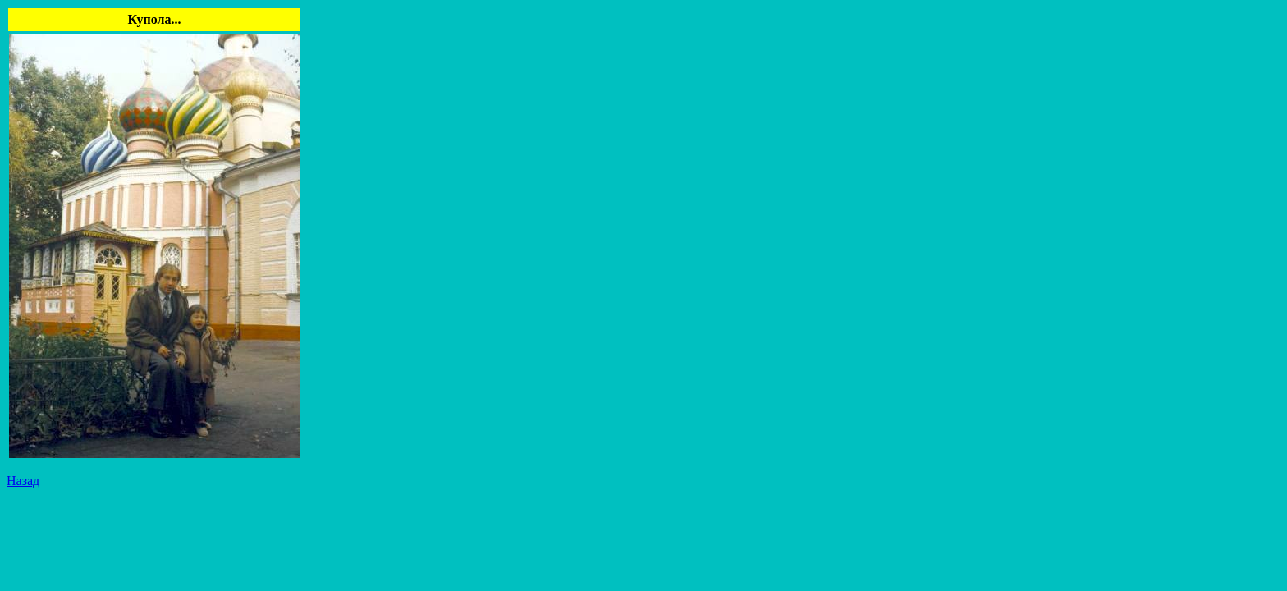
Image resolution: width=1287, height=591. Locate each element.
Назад (23, 481)
